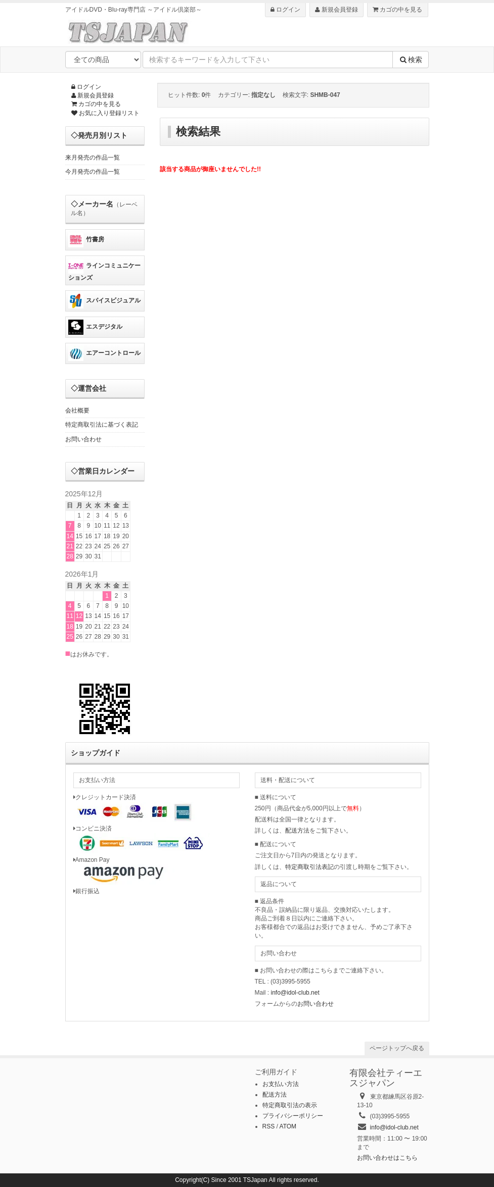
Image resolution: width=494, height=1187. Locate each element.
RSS (268, 1126)
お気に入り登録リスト (105, 113)
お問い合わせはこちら (387, 1157)
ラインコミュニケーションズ (104, 270)
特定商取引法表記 (309, 866)
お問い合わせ (83, 439)
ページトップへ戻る (397, 1048)
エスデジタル (95, 327)
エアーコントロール (104, 353)
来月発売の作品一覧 (92, 157)
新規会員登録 (336, 9)
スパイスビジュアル (104, 300)
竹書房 (86, 239)
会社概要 (77, 410)
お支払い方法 (280, 1084)
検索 (410, 60)
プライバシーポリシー (292, 1115)
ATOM (288, 1126)
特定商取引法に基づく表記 (101, 424)
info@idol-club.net (295, 992)
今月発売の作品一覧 (92, 171)
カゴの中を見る (397, 9)
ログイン (285, 9)
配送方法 (297, 830)
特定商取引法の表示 (289, 1105)
